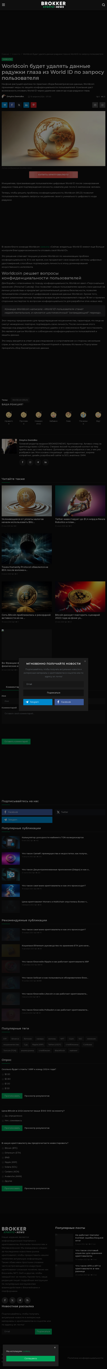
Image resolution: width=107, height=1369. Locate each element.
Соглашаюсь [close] (31, 1358)
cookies (26, 1351)
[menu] (3, 5)
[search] (103, 5)
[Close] (85, 661)
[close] (55, 1347)
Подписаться (53, 692)
